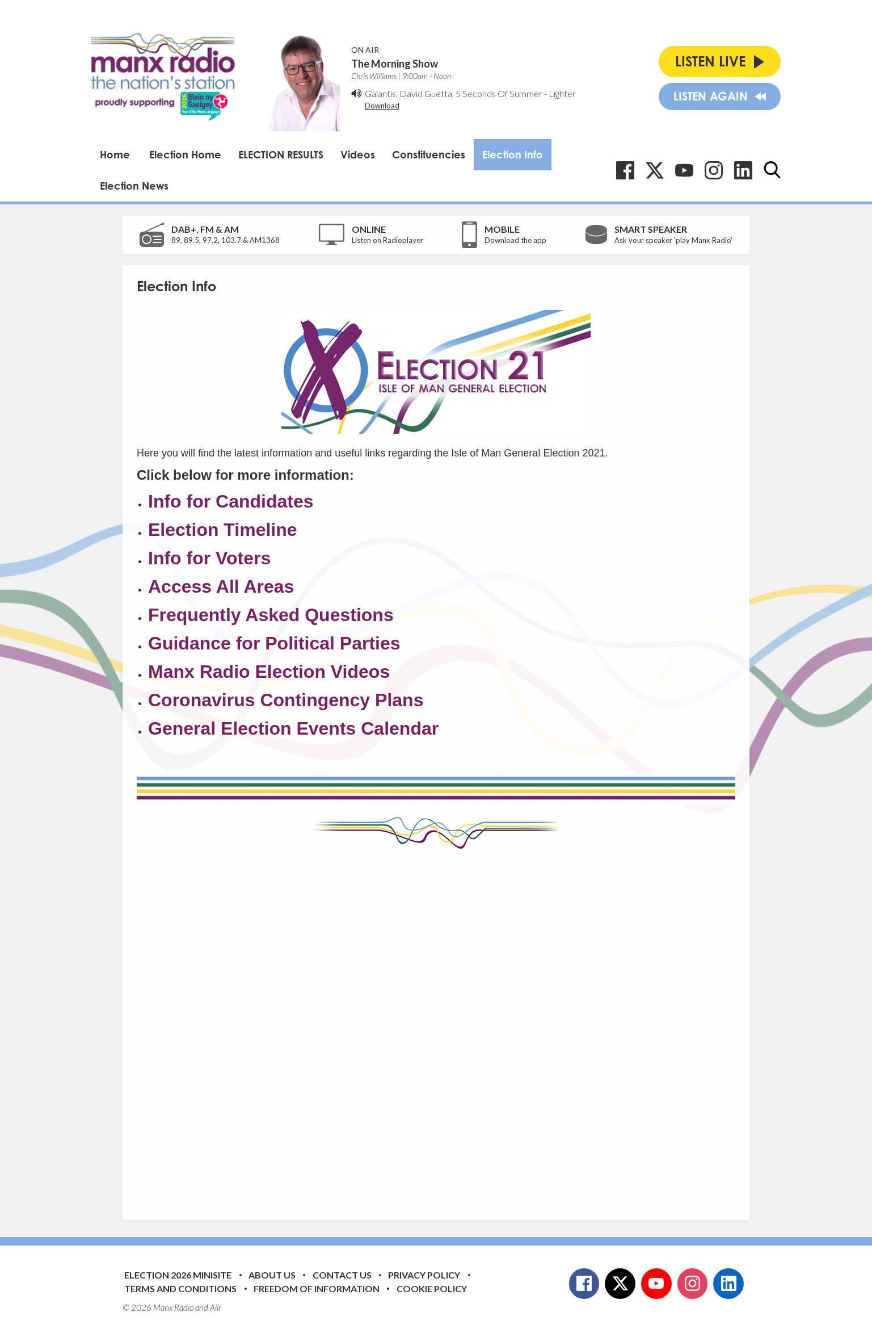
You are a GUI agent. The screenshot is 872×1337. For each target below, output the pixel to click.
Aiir (215, 1307)
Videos (357, 154)
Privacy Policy (424, 1274)
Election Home (185, 154)
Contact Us (342, 1274)
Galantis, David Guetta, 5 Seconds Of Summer (453, 93)
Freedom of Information (317, 1288)
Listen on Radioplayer (387, 240)
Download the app (515, 240)
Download (382, 105)
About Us (272, 1274)
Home (115, 154)
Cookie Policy (432, 1288)
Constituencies (428, 154)
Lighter (562, 93)
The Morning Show (394, 63)
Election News (134, 185)
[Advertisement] (436, 1026)
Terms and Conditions (180, 1288)
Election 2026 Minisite (177, 1274)
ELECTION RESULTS (280, 154)
